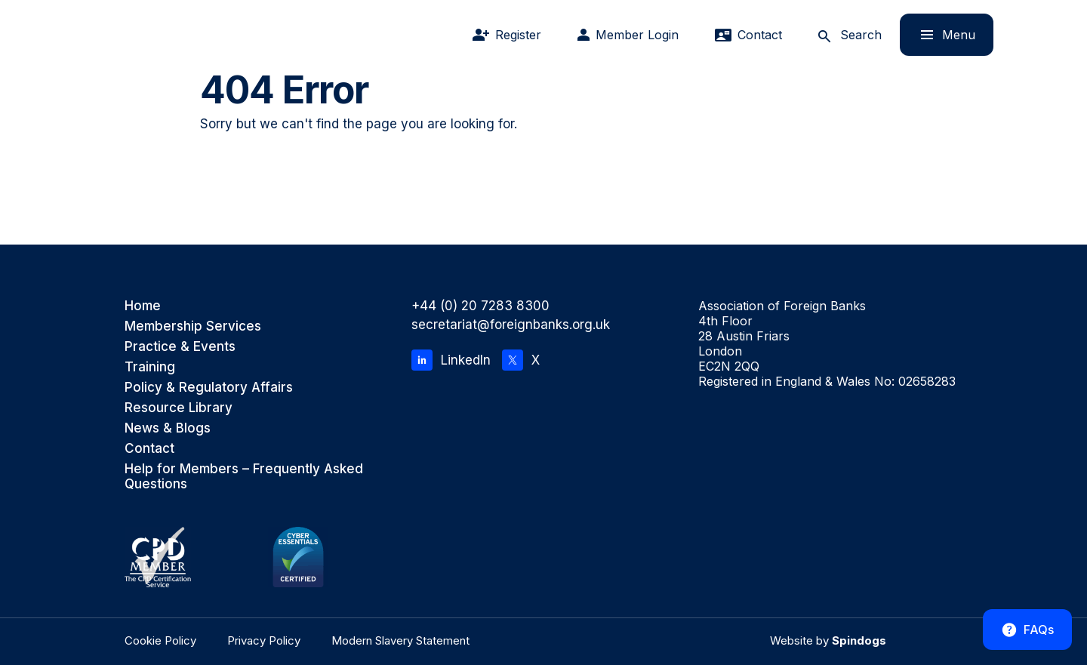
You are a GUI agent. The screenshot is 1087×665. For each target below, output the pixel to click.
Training (150, 366)
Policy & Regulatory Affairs (209, 387)
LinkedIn (451, 360)
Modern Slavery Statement (400, 640)
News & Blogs (168, 428)
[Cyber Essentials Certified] (298, 557)
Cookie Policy (160, 640)
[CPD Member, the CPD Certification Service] (158, 557)
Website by (828, 640)
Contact (149, 448)
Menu (937, 34)
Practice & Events (180, 346)
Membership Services (193, 326)
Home (143, 305)
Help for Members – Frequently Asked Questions (244, 476)
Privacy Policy (263, 640)
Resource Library (178, 407)
